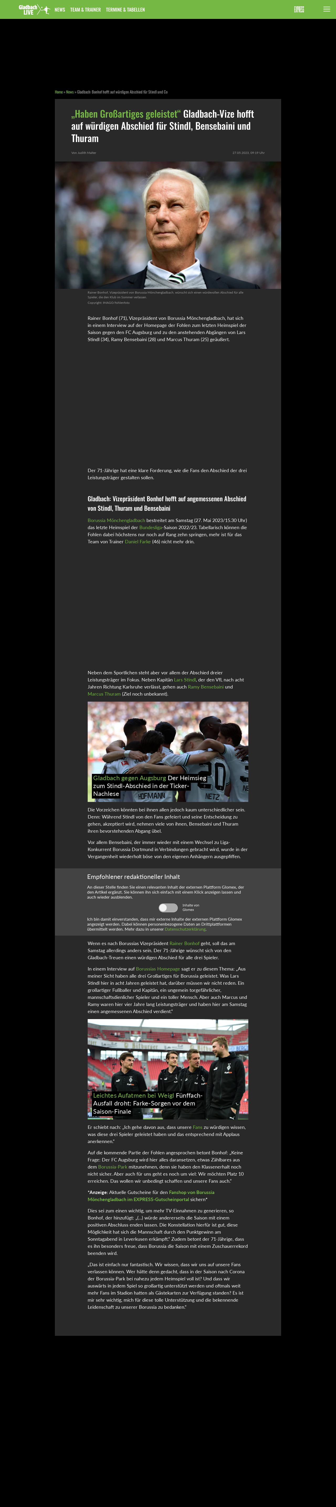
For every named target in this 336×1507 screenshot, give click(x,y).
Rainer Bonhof (185, 943)
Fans (197, 1127)
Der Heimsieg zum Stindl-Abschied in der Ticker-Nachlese (149, 785)
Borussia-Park (112, 1167)
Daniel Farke (138, 541)
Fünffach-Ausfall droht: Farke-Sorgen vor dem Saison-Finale (148, 1103)
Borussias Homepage (158, 969)
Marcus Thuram (104, 694)
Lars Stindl (185, 679)
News (60, 9)
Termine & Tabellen (125, 9)
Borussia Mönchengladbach (116, 520)
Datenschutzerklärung (185, 928)
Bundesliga (150, 527)
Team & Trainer (85, 9)
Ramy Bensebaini (206, 687)
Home (59, 92)
